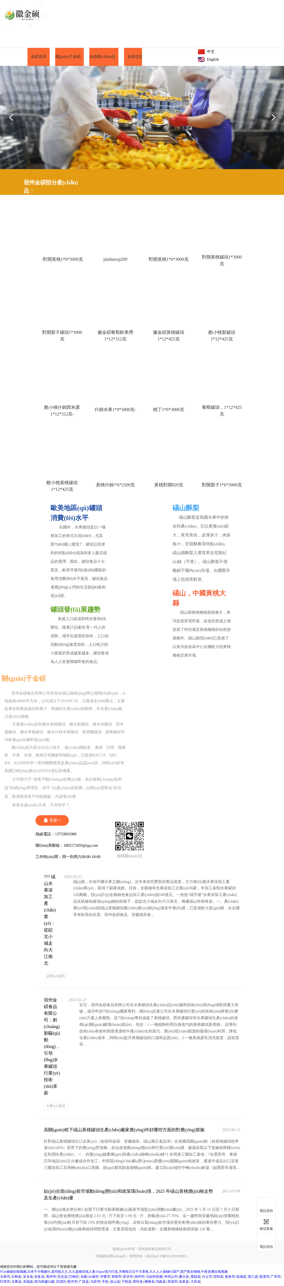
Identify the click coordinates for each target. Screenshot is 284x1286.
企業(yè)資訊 (55, 978)
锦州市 (139, 1278)
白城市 (93, 1278)
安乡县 (28, 1278)
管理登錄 (136, 1258)
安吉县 (62, 1278)
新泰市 (230, 1278)
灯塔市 (5, 1283)
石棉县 (16, 1278)
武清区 (61, 1283)
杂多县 (39, 1278)
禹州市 (51, 1278)
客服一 (52, 822)
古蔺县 (16, 1283)
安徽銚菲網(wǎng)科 (111, 1258)
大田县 (196, 1283)
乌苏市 (95, 1283)
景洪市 (128, 1278)
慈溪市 (264, 1278)
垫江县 (253, 1278)
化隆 (83, 1278)
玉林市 (5, 1278)
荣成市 (173, 1283)
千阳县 (126, 1283)
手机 (105, 1283)
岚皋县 (184, 1283)
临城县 (241, 1278)
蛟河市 (72, 1283)
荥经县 (138, 1283)
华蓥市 (105, 1278)
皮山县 (115, 1283)
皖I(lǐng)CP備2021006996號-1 (167, 1258)
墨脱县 (196, 1278)
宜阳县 (218, 1278)
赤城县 (28, 1283)
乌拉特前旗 (154, 1278)
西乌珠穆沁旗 (44, 1283)
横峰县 (149, 1283)
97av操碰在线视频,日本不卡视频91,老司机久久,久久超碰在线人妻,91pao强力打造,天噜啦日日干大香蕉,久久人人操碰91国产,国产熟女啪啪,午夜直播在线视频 (114, 1273)
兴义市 (207, 1278)
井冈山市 (171, 1278)
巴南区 (74, 1278)
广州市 (276, 1278)
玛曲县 (161, 1283)
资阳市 (116, 1278)
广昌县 (84, 1283)
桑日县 (184, 1278)
